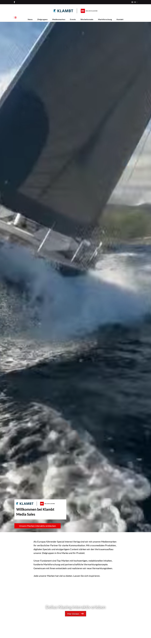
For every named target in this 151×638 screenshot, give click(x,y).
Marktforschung (105, 19)
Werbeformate (86, 19)
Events (73, 19)
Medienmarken (58, 19)
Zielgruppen (42, 19)
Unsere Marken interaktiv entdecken (37, 525)
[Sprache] (134, 2)
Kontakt (120, 19)
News (30, 19)
